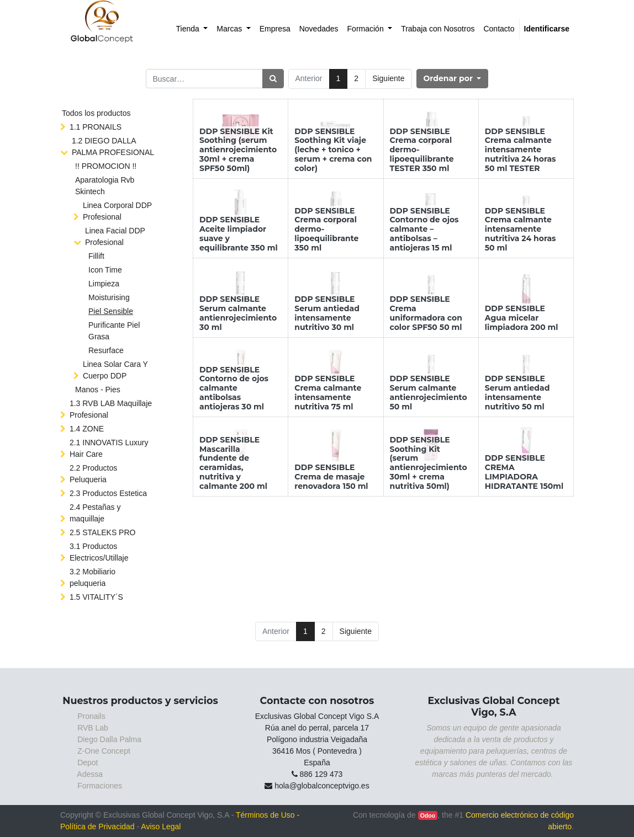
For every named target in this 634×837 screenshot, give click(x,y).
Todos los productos (96, 113)
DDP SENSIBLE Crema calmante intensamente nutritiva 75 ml (327, 392)
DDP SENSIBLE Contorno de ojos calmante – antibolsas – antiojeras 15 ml (424, 229)
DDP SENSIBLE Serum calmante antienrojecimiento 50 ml (428, 392)
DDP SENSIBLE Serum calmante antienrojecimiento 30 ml (238, 313)
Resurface (106, 350)
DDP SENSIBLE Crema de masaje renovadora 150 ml (331, 476)
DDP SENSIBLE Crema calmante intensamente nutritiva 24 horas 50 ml (520, 229)
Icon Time (105, 269)
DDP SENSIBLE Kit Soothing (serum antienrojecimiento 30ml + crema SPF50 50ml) (238, 149)
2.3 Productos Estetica (108, 493)
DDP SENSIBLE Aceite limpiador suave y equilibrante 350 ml (238, 233)
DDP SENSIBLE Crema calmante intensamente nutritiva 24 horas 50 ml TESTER (520, 149)
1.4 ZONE (87, 428)
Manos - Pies (97, 389)
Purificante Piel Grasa (114, 331)
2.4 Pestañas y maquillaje (95, 513)
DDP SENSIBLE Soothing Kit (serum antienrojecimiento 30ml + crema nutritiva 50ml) (428, 463)
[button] (452, 78)
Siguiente (388, 78)
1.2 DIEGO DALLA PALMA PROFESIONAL (113, 146)
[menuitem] (192, 29)
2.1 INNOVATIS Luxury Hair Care (109, 448)
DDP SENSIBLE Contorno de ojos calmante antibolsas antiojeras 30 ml (233, 388)
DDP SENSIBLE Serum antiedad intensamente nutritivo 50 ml (517, 392)
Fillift (96, 256)
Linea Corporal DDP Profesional (117, 211)
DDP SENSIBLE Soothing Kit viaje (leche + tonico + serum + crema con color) (333, 149)
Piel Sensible (110, 311)
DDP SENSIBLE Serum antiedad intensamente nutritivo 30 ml (327, 313)
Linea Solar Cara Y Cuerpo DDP (115, 370)
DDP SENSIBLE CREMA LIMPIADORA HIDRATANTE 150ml (524, 472)
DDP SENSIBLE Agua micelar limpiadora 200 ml (521, 317)
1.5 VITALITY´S (96, 597)
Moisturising (109, 297)
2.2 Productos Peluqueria (93, 473)
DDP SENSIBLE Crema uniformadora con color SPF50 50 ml (426, 313)
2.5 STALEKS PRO (103, 532)
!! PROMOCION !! (105, 166)
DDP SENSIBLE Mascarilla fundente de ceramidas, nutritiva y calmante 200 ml (233, 463)
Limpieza (103, 283)
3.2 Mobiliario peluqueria (92, 577)
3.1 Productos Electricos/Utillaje (99, 552)
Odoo (427, 815)
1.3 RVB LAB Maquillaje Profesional (111, 409)
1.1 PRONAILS (95, 126)
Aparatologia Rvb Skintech (104, 185)
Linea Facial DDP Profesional (115, 236)
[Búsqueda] (273, 78)
